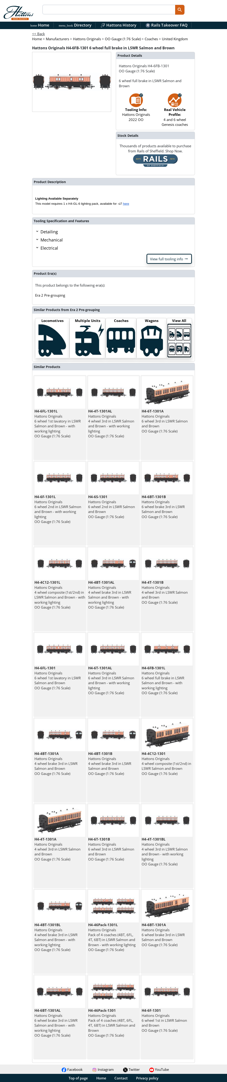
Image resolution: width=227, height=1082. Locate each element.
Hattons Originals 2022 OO (136, 109)
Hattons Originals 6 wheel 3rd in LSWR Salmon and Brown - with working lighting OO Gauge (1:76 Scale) (111, 680)
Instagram (103, 1069)
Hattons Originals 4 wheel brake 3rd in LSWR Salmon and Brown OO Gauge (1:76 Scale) (55, 763)
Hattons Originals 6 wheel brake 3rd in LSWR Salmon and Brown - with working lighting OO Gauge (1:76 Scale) (55, 1022)
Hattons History (118, 25)
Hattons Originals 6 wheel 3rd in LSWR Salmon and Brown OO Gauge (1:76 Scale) (165, 421)
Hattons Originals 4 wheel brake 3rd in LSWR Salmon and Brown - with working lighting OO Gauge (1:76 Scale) (109, 594)
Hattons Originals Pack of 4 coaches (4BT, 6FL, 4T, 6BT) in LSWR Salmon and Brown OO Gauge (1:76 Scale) (111, 1022)
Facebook (72, 1069)
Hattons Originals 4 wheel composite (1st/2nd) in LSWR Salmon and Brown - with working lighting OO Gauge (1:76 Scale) (59, 594)
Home (40, 25)
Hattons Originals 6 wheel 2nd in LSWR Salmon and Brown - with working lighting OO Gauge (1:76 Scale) (57, 509)
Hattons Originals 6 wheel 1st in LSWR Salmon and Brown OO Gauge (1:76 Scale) (164, 1020)
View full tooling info (169, 259)
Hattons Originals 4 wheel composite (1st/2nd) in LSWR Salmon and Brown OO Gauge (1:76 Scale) (166, 763)
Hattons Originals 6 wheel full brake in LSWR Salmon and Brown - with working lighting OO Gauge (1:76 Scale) (163, 680)
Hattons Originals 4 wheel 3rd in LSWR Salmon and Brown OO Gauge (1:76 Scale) (165, 592)
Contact (121, 1078)
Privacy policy (147, 1078)
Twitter (131, 1069)
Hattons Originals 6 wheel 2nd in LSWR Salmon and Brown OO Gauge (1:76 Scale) (111, 506)
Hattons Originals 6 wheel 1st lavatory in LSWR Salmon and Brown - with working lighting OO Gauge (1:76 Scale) (57, 423)
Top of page (78, 1078)
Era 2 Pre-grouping (50, 295)
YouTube (159, 1069)
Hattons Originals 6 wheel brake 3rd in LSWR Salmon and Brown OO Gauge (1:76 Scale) (163, 506)
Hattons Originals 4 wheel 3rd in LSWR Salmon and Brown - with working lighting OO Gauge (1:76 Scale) (111, 423)
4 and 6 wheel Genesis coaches (175, 112)
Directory (75, 25)
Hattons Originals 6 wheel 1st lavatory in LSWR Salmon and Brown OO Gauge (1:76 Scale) (57, 678)
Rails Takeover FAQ (166, 25)
